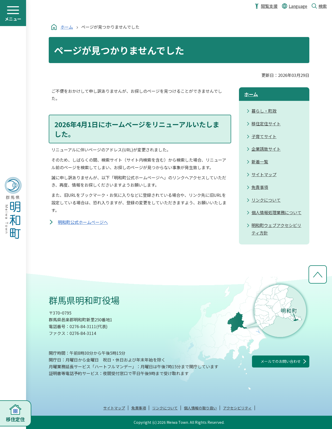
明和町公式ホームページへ (83, 222)
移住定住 (15, 419)
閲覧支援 (269, 6)
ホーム (66, 27)
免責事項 (138, 407)
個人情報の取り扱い (200, 407)
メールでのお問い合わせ (281, 361)
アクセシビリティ (237, 407)
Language (298, 6)
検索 (322, 6)
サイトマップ (114, 407)
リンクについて (165, 407)
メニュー (13, 19)
